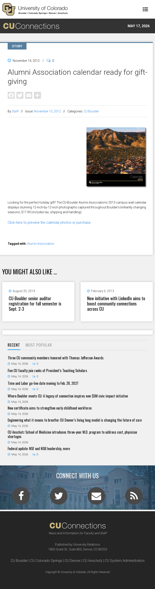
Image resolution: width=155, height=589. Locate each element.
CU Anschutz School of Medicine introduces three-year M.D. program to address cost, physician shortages (72, 434)
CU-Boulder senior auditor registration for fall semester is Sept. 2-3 (35, 303)
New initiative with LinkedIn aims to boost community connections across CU (116, 303)
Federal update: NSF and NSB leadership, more (39, 448)
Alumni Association (40, 243)
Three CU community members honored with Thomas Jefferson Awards (56, 357)
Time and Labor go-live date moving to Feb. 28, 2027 (43, 383)
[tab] (14, 345)
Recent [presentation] (14, 345)
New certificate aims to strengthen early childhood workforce (50, 408)
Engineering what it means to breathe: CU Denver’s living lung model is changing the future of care (75, 420)
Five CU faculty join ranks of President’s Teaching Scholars (47, 370)
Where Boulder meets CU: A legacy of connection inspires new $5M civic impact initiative (68, 396)
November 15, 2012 (47, 111)
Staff (15, 111)
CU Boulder (91, 111)
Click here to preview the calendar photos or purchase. (50, 222)
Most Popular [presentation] (39, 345)
